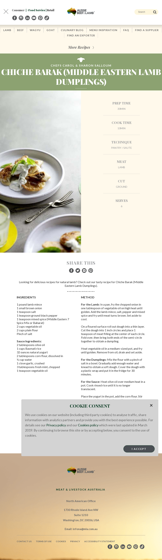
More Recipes (79, 47)
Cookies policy (88, 425)
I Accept (139, 448)
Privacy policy (56, 425)
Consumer (18, 10)
